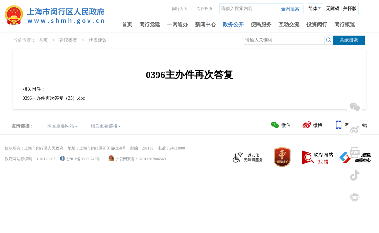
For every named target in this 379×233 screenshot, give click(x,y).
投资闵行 (316, 24)
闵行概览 (344, 24)
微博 (312, 125)
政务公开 (233, 24)
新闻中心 (205, 24)
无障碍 (332, 8)
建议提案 (68, 40)
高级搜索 (349, 40)
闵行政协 (204, 9)
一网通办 (177, 24)
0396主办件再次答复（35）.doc (54, 98)
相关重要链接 (105, 126)
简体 (312, 8)
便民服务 (261, 24)
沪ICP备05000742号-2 (85, 159)
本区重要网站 (62, 126)
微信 (280, 125)
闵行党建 (149, 24)
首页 (127, 24)
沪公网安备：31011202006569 (140, 159)
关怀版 (350, 8)
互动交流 (289, 24)
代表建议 (98, 40)
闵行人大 (180, 9)
